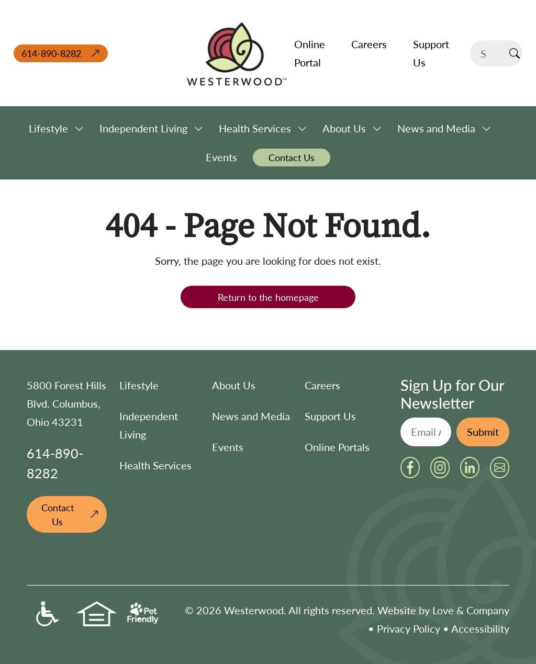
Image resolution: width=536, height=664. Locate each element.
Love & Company (470, 610)
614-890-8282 (51, 53)
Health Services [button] (255, 128)
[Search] (488, 53)
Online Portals (337, 447)
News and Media (251, 416)
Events (227, 447)
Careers (322, 385)
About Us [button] (344, 128)
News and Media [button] (436, 128)
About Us (233, 385)
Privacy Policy (408, 628)
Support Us (330, 416)
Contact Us (57, 514)
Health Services (155, 465)
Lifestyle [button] (48, 128)
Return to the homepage (268, 296)
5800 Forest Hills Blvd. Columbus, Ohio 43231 (66, 403)
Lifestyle (139, 385)
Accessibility (480, 628)
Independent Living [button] (143, 128)
